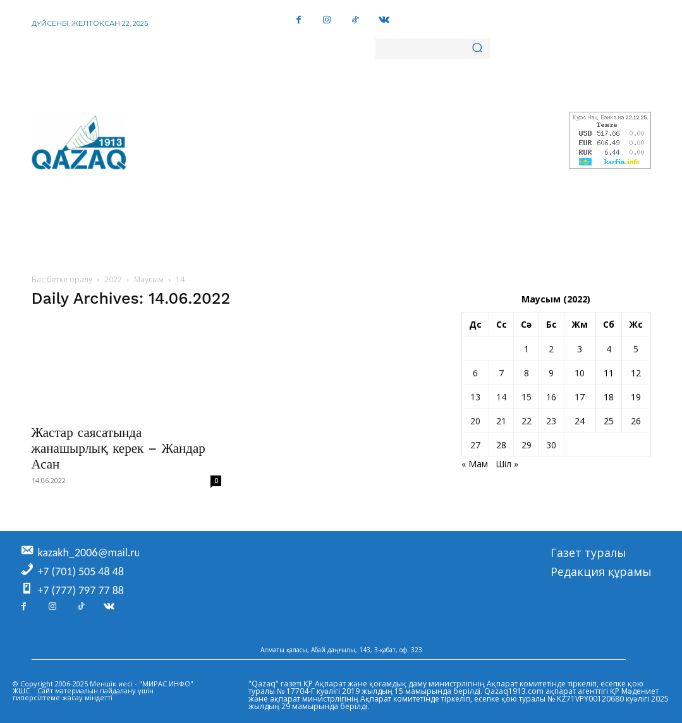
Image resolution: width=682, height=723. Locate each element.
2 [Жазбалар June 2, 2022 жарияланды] (551, 349)
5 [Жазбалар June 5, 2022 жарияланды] (635, 349)
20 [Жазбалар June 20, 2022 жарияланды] (475, 421)
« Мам (474, 464)
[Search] (477, 49)
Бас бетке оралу (62, 279)
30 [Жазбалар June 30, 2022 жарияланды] (551, 445)
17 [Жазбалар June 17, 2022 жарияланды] (580, 397)
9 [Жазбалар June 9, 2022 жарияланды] (551, 373)
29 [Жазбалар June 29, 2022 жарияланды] (526, 445)
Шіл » (507, 464)
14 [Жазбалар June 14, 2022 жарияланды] (501, 397)
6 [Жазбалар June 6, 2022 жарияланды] (475, 373)
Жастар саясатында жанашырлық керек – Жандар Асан (118, 448)
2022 (113, 279)
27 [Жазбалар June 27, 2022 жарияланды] (475, 445)
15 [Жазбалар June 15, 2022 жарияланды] (526, 397)
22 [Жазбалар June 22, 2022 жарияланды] (526, 421)
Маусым (149, 279)
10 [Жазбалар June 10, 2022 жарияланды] (580, 373)
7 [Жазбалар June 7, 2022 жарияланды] (501, 373)
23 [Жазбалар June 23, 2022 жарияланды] (551, 421)
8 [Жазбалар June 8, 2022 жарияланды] (526, 373)
